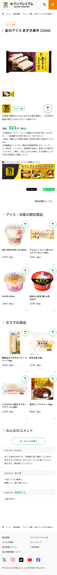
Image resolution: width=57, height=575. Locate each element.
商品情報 (16, 14)
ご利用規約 (34, 547)
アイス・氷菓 (27, 14)
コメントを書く (28, 441)
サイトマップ (35, 542)
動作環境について (9, 547)
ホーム (6, 14)
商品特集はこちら (44, 201)
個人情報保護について (11, 551)
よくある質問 (7, 542)
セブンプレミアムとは (39, 537)
